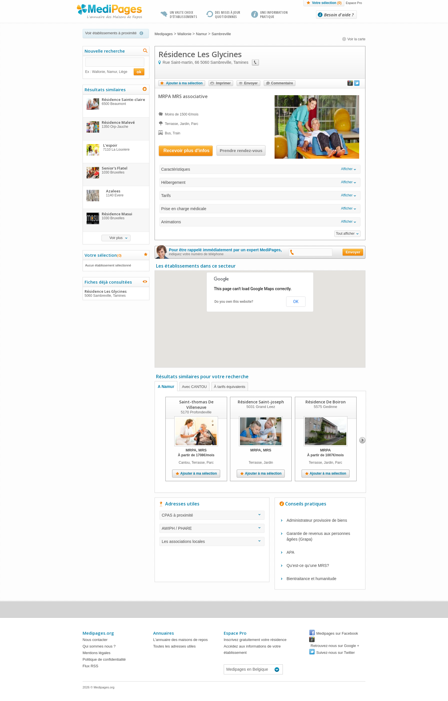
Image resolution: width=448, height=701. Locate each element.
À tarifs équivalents (229, 387)
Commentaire (282, 83)
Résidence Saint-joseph (261, 402)
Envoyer (250, 83)
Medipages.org (98, 633)
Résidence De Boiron (325, 402)
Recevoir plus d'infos (186, 150)
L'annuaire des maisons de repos (180, 640)
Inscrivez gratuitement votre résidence (255, 640)
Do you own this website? (234, 302)
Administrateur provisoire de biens (317, 520)
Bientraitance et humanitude (311, 578)
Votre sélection (326, 3)
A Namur (166, 386)
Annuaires (163, 633)
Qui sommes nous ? (99, 646)
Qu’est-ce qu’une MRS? (308, 565)
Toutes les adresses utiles (174, 646)
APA (290, 552)
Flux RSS (90, 666)
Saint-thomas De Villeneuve (196, 404)
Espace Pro (354, 3)
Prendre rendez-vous (241, 150)
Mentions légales (97, 653)
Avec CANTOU (194, 387)
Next (362, 440)
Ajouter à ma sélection (184, 83)
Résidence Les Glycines (116, 293)
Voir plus (116, 238)
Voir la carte (353, 39)
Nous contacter (95, 640)
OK (295, 301)
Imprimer (223, 83)
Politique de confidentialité (104, 659)
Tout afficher (345, 234)
